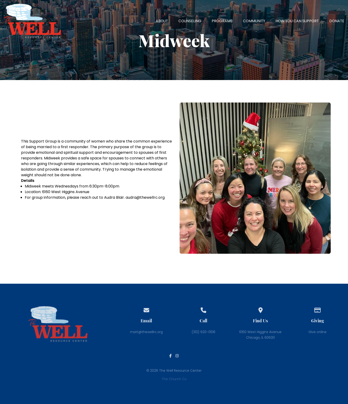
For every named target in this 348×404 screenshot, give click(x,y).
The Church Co (174, 379)
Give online (317, 332)
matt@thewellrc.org (146, 332)
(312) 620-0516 (203, 332)
